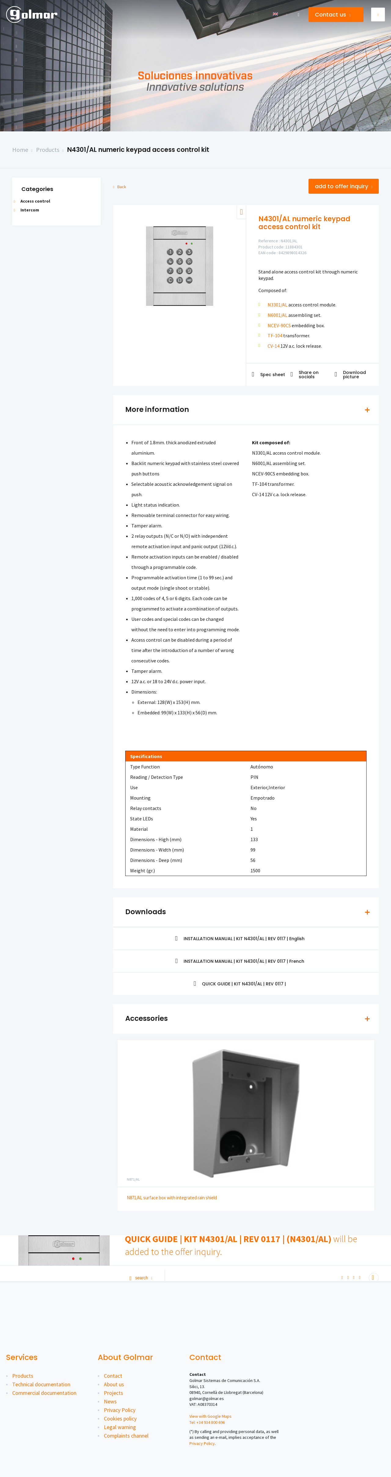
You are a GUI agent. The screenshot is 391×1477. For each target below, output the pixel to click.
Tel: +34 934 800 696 (207, 1422)
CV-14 (274, 346)
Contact (113, 1375)
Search (141, 1277)
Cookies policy (120, 1418)
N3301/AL (277, 305)
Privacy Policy (119, 1409)
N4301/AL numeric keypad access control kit (138, 149)
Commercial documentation (44, 1392)
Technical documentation (41, 1384)
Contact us (332, 14)
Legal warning (120, 1427)
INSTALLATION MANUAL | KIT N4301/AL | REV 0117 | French (240, 961)
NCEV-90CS (279, 325)
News (110, 1401)
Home (20, 149)
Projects (113, 1392)
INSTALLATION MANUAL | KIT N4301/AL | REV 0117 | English (240, 938)
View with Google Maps (210, 1416)
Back (119, 186)
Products (47, 149)
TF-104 (275, 335)
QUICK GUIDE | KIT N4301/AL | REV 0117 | (240, 983)
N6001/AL (277, 315)
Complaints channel (126, 1435)
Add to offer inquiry (343, 186)
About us (114, 1384)
